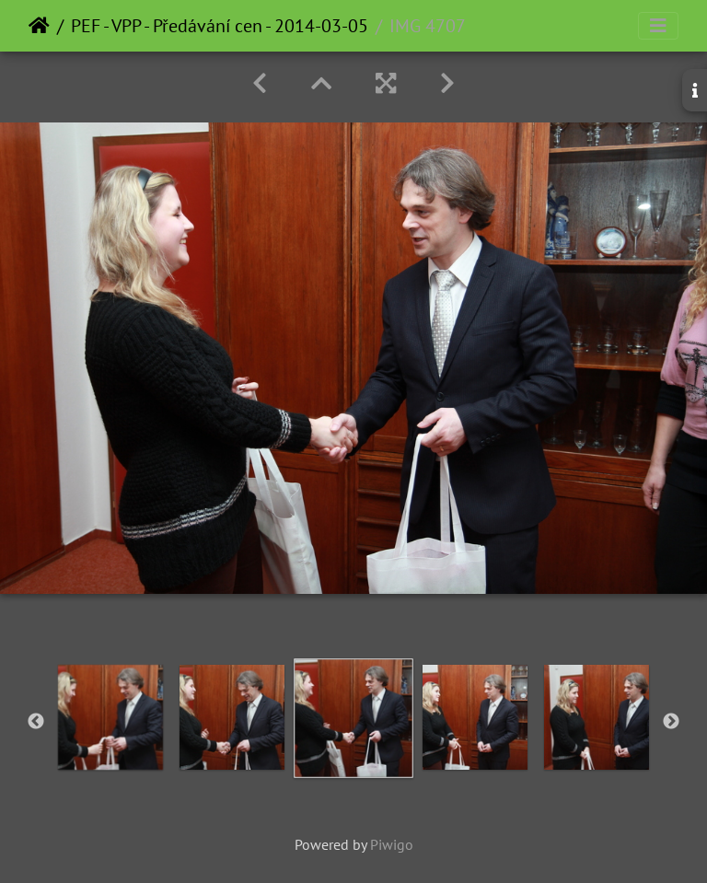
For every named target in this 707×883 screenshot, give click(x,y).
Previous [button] (36, 722)
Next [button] (671, 722)
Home (39, 26)
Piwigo (391, 844)
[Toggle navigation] (658, 26)
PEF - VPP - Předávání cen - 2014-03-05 (219, 26)
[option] (110, 717)
